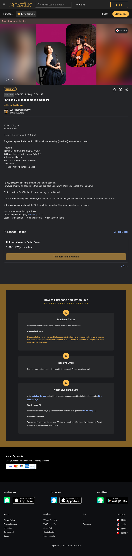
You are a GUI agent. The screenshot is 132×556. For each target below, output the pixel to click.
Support (7, 536)
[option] (122, 520)
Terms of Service (10, 524)
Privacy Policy (9, 520)
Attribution (8, 528)
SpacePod (47, 528)
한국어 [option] (122, 529)
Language (121, 514)
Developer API (9, 532)
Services (47, 514)
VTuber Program (50, 520)
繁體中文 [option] (122, 533)
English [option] (122, 524)
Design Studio (49, 536)
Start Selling (121, 14)
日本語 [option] (122, 520)
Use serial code (121, 232)
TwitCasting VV (49, 524)
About (6, 514)
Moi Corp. (77, 545)
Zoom (9, 79)
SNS (84, 514)
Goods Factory (49, 532)
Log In (119, 4)
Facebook (87, 524)
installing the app (39, 396)
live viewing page (89, 411)
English (121, 30)
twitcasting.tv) (33, 214)
